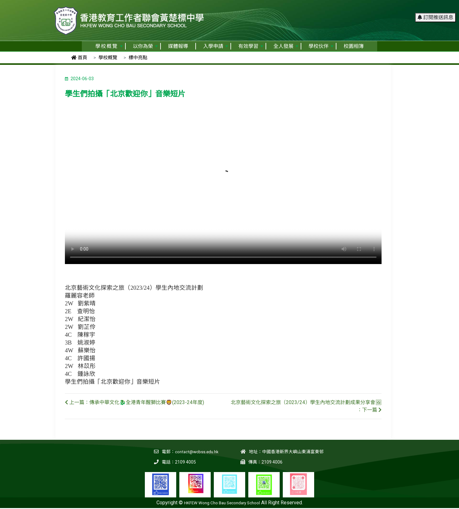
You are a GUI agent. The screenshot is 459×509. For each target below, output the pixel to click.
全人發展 (285, 46)
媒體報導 (178, 46)
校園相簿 (354, 46)
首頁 (79, 57)
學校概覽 (109, 46)
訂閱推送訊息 (435, 8)
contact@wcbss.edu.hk (196, 451)
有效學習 (250, 46)
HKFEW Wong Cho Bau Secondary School (222, 502)
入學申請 (215, 46)
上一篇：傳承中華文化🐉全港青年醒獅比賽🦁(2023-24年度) (134, 402)
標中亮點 (138, 57)
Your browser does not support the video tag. (223, 185)
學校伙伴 (321, 46)
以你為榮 (145, 46)
